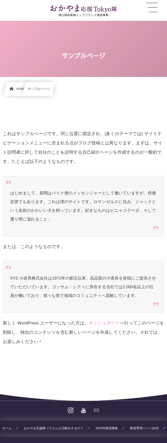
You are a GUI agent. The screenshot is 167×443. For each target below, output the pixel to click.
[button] (152, 7)
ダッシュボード (104, 323)
